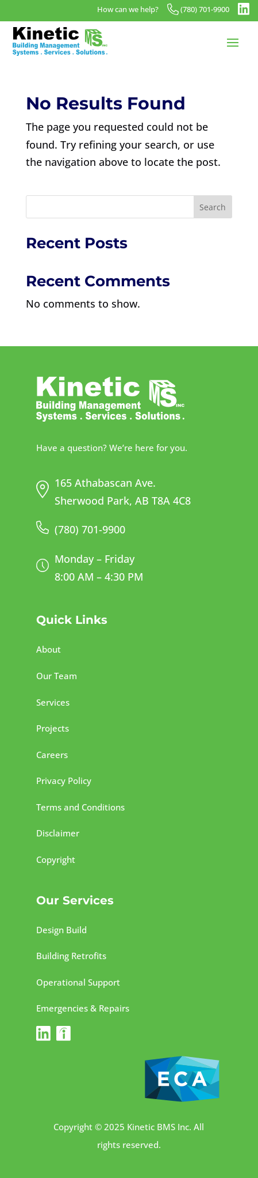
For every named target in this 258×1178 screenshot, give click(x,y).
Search (212, 207)
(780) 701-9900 (204, 9)
